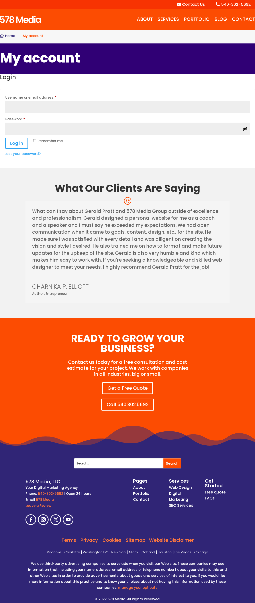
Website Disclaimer (171, 536)
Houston (165, 547)
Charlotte (72, 547)
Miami (134, 547)
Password (22, 118)
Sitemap (135, 536)
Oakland (148, 547)
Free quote (215, 488)
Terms (68, 536)
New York (118, 547)
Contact (243, 19)
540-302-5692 (233, 4)
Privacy (89, 536)
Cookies (111, 536)
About (145, 19)
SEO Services (181, 501)
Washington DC (95, 547)
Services (168, 19)
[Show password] (245, 128)
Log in (16, 143)
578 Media (45, 495)
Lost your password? (23, 153)
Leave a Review (38, 501)
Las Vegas (183, 547)
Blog (220, 19)
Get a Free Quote (128, 388)
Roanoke (54, 547)
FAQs (210, 494)
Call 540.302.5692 (130, 400)
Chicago (201, 547)
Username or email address (38, 97)
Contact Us (191, 4)
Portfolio (197, 19)
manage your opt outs (137, 583)
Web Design (180, 483)
